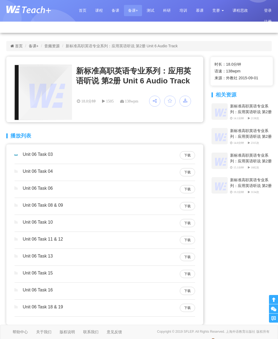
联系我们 (91, 332)
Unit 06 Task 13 (38, 256)
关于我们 (43, 332)
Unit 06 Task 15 (38, 273)
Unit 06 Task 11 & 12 (43, 239)
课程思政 (240, 10)
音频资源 (52, 46)
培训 (183, 10)
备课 (115, 10)
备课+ (133, 10)
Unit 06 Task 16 (38, 290)
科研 (167, 10)
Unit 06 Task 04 (38, 171)
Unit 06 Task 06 (38, 188)
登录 (268, 10)
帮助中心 (20, 332)
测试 (150, 10)
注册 (268, 21)
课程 (99, 10)
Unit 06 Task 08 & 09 (43, 205)
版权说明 (67, 332)
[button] (218, 10)
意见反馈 (114, 332)
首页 (82, 10)
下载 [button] (187, 155)
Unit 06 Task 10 (38, 222)
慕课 (200, 10)
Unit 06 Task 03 (38, 154)
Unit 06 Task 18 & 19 (43, 307)
